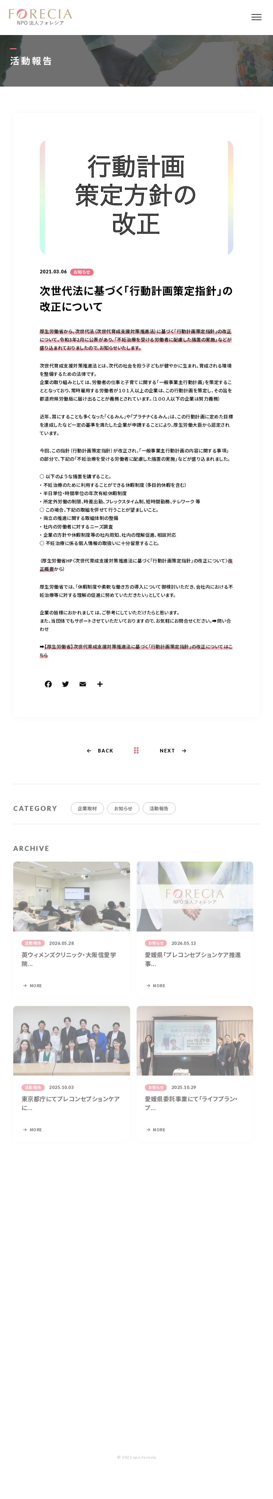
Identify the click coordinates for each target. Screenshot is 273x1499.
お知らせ (81, 272)
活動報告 (159, 813)
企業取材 (87, 813)
